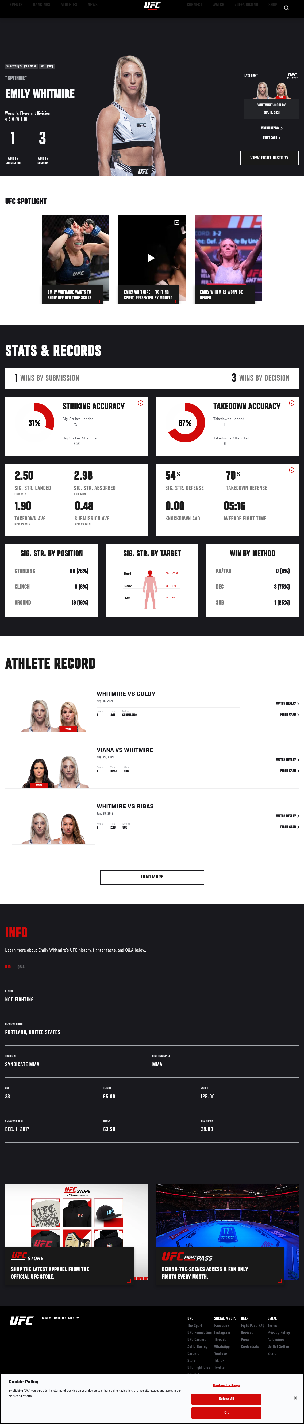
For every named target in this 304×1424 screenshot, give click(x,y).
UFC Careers (196, 1339)
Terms (272, 1326)
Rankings (37, 20)
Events (15, 20)
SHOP (271, 20)
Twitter (220, 1367)
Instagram (222, 1332)
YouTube (220, 1353)
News (82, 20)
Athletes (61, 20)
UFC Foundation (199, 1332)
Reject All (226, 1399)
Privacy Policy (279, 1332)
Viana (105, 755)
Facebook (221, 1326)
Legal (272, 1319)
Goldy (145, 699)
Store (191, 1360)
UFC (190, 1319)
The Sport (194, 1326)
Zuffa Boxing (248, 20)
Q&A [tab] (21, 967)
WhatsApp (222, 1346)
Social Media (225, 1319)
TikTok (219, 1360)
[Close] (295, 1398)
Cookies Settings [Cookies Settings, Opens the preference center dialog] (226, 1385)
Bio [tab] (8, 967)
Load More (152, 877)
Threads (220, 1339)
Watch (222, 20)
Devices (247, 1332)
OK (226, 1413)
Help (244, 1319)
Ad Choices (276, 1339)
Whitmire (111, 699)
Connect (201, 20)
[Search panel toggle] (286, 20)
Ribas (145, 811)
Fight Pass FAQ (252, 1326)
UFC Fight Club (198, 1367)
